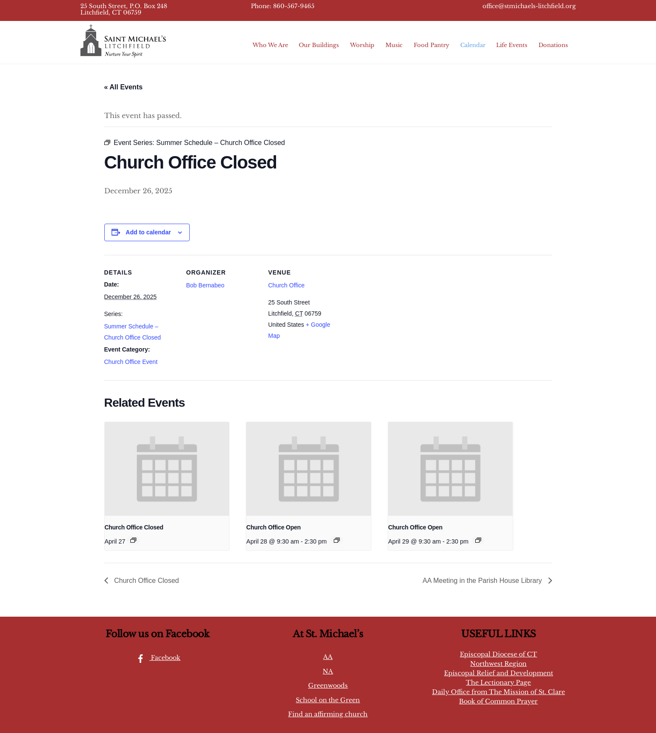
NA (328, 671)
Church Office (286, 285)
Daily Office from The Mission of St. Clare (498, 692)
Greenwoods (328, 685)
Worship (362, 45)
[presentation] (167, 469)
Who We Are (270, 45)
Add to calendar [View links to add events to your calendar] (148, 232)
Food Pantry (431, 45)
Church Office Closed (134, 527)
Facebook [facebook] (156, 658)
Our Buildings (319, 45)
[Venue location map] (395, 314)
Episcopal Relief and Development (498, 673)
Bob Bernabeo (205, 285)
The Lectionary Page (498, 682)
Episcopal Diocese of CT (498, 654)
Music (394, 45)
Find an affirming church (328, 714)
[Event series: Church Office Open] (337, 540)
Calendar (472, 45)
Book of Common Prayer (498, 701)
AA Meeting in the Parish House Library (483, 580)
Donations (553, 45)
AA (327, 657)
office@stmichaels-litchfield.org (529, 6)
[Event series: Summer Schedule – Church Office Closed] (133, 540)
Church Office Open (273, 527)
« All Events (123, 87)
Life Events (511, 45)
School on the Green (328, 700)
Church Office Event (131, 361)
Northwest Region (498, 664)
